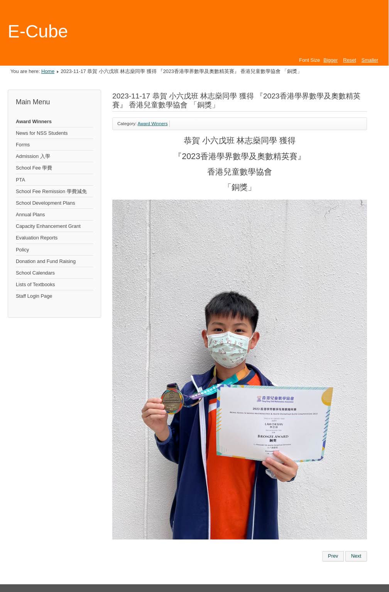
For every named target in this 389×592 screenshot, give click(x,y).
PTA (20, 180)
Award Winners (34, 121)
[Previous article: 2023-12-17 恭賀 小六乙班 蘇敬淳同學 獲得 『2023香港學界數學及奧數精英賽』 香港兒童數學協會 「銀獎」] (333, 556)
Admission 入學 (33, 156)
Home (47, 71)
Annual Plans (30, 214)
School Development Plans (45, 203)
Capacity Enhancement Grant (48, 226)
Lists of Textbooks (35, 284)
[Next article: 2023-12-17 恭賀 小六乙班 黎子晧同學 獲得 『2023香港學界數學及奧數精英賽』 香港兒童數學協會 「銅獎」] (356, 556)
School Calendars (35, 273)
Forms (23, 145)
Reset (349, 60)
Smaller (370, 60)
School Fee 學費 (34, 168)
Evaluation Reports (37, 238)
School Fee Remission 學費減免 (51, 191)
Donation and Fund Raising (46, 261)
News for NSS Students (42, 133)
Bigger (330, 60)
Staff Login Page (34, 296)
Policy (22, 250)
